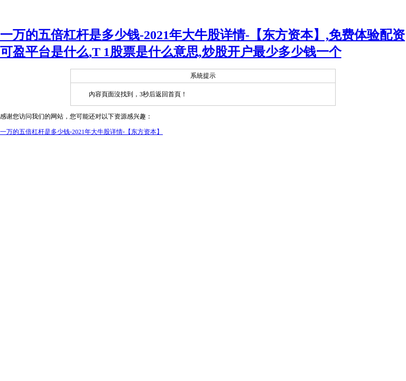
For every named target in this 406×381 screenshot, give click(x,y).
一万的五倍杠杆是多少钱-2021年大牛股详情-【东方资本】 (81, 131)
